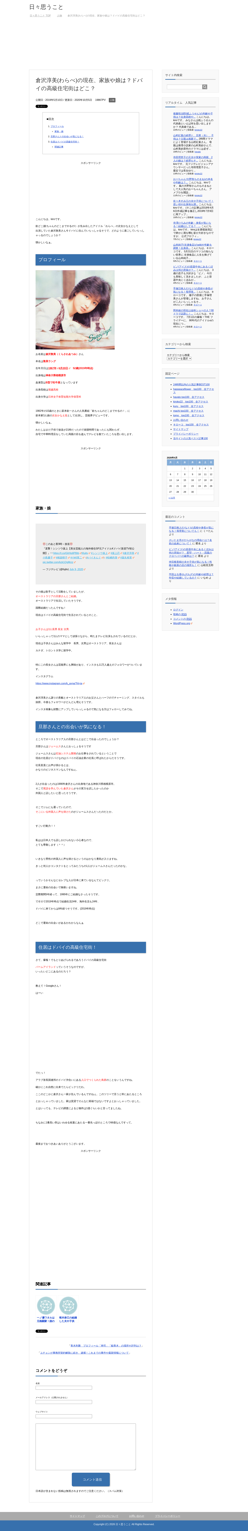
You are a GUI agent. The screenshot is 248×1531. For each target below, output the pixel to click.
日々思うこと (46, 7)
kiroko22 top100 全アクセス (190, 401)
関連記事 (59, 146)
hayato (198, 152)
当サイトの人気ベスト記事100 (190, 438)
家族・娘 (59, 131)
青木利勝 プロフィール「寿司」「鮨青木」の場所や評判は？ (106, 1345)
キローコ (198, 261)
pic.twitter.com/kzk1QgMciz (59, 562)
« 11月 (172, 497)
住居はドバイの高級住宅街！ (65, 141)
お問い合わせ (180, 420)
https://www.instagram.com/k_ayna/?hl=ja (60, 683)
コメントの (182, 619)
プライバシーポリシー (185, 433)
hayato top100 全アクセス (188, 397)
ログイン (178, 609)
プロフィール (57, 126)
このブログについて (107, 1516)
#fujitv (85, 553)
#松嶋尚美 (113, 557)
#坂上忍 (116, 553)
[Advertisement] (124, 46)
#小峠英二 (77, 557)
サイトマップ (180, 429)
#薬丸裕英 (127, 557)
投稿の (180, 614)
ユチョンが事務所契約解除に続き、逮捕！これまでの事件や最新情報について (84, 1352)
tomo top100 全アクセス (188, 415)
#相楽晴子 (63, 557)
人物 (112, 100)
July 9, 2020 (77, 569)
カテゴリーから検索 (178, 355)
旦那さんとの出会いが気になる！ (67, 136)
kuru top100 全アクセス (188, 406)
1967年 (53, 368)
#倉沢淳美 (130, 553)
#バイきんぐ (95, 557)
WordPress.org (182, 623)
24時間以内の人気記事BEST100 (191, 384)
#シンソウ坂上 (100, 553)
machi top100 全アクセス (188, 410)
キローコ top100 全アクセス (191, 424)
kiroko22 (198, 130)
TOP (40, 15)
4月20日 (64, 368)
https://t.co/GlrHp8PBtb (67, 553)
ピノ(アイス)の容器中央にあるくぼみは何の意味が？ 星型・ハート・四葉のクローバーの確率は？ (191, 552)
